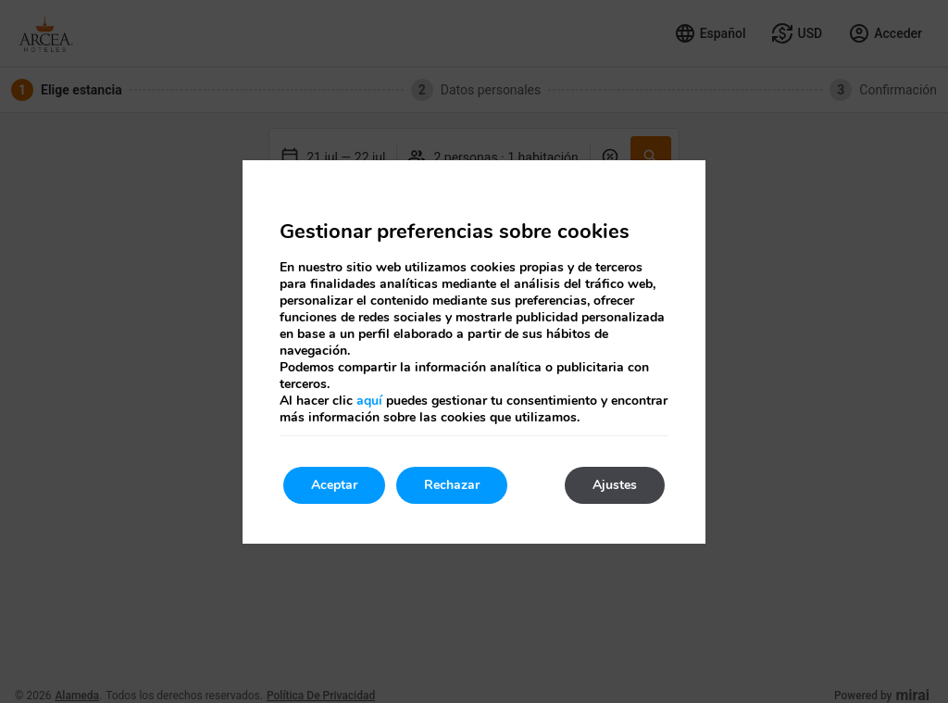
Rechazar (452, 485)
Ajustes (614, 485)
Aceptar (334, 485)
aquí (369, 400)
